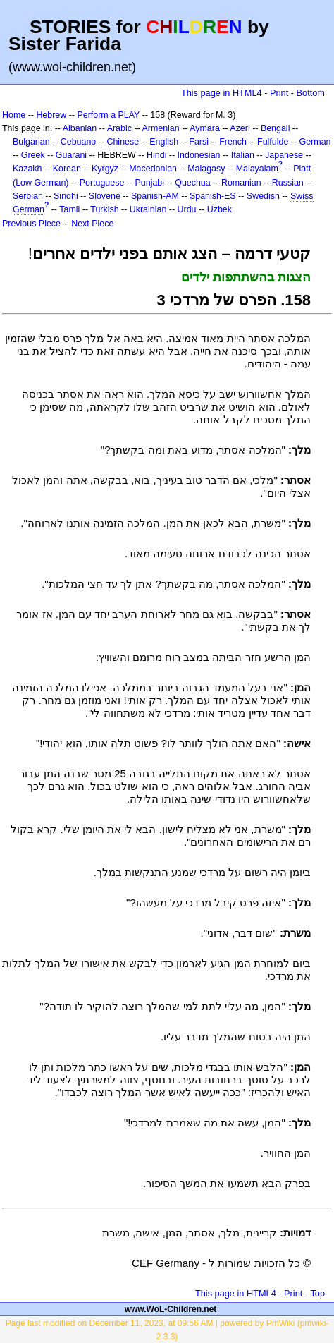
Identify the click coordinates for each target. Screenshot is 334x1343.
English (163, 142)
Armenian (160, 128)
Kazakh (27, 169)
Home (13, 115)
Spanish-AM (155, 196)
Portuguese (102, 183)
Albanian (80, 128)
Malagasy (206, 169)
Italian (242, 155)
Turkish (104, 209)
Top (317, 1293)
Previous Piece (31, 224)
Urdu (187, 209)
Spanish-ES (213, 196)
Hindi (156, 155)
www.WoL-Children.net (171, 1309)
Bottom (311, 92)
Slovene (104, 196)
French (233, 142)
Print (279, 92)
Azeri (239, 128)
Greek (33, 155)
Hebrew (51, 115)
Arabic (119, 128)
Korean (67, 169)
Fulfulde (272, 142)
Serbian (28, 196)
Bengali (275, 128)
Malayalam (257, 169)
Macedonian (153, 169)
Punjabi (150, 183)
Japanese (284, 155)
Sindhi (66, 196)
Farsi (199, 142)
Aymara (205, 128)
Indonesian (199, 155)
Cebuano (79, 142)
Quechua (192, 183)
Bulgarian (31, 142)
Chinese (122, 142)
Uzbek (219, 209)
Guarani (71, 155)
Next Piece (92, 224)
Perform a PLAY (108, 115)
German (315, 142)
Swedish (263, 196)
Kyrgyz (105, 169)
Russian (288, 183)
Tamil (69, 209)
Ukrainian (148, 209)
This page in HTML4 (221, 92)
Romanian (241, 183)
